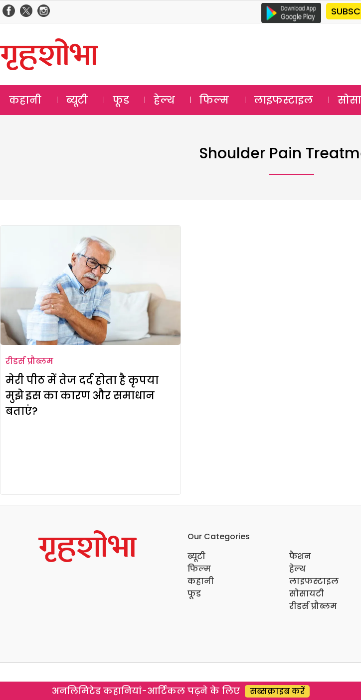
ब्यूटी (77, 100)
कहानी (25, 100)
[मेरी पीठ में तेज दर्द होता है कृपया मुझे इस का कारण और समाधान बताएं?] (90, 285)
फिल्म (214, 100)
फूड (121, 100)
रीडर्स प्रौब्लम (29, 361)
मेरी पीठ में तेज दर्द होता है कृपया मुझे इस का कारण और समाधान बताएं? (82, 395)
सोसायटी (306, 593)
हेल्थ (164, 100)
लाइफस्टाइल (283, 100)
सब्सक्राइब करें (277, 691)
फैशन (300, 556)
